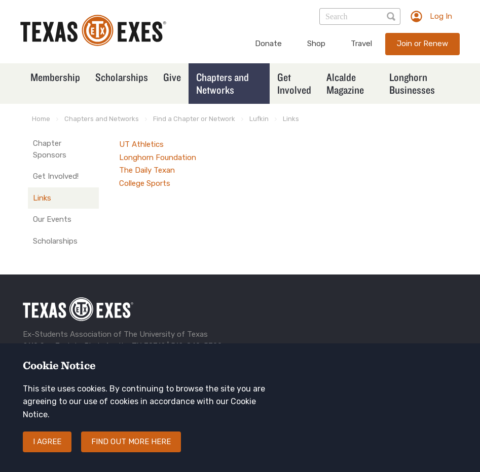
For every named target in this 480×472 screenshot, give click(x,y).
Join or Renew (422, 43)
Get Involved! (56, 176)
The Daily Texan (147, 170)
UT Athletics (141, 144)
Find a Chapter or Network (194, 119)
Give (172, 77)
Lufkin (259, 119)
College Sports (144, 183)
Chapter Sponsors (49, 149)
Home (41, 119)
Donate (268, 43)
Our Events (52, 219)
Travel (361, 43)
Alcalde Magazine (345, 83)
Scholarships (121, 77)
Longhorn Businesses (412, 83)
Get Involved (294, 83)
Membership (55, 77)
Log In (441, 16)
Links (291, 119)
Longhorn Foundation (157, 157)
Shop (316, 43)
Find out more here (131, 441)
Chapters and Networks (222, 83)
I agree (47, 441)
